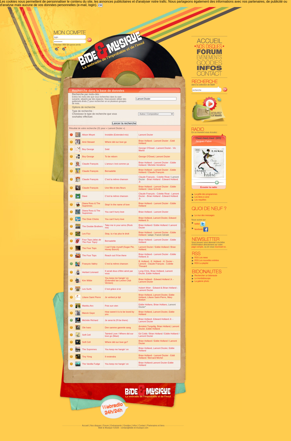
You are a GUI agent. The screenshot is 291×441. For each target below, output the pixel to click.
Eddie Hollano (146, 304)
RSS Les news (201, 257)
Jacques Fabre (204, 141)
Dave (85, 196)
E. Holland (156, 261)
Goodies (127, 425)
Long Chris (144, 271)
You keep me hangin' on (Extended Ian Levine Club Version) (118, 280)
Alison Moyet (88, 134)
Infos (135, 425)
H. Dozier (167, 261)
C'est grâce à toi (113, 289)
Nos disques (95, 425)
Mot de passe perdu (72, 45)
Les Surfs (87, 289)
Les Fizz (86, 233)
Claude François (90, 164)
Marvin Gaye (88, 313)
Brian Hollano (160, 304)
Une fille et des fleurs (115, 188)
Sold (107, 149)
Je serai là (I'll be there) (116, 320)
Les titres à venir (202, 197)
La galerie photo (202, 281)
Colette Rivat (163, 177)
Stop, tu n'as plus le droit (117, 233)
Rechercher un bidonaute (206, 275)
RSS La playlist (201, 263)
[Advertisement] (140, 18)
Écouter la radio (208, 187)
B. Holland (144, 261)
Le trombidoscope (203, 278)
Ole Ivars (86, 327)
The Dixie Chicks (90, 219)
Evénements (116, 425)
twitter (200, 224)
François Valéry (90, 263)
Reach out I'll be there (116, 255)
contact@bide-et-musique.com (134, 428)
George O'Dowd (147, 148)
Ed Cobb (143, 333)
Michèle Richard (90, 320)
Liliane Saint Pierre (91, 297)
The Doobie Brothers (92, 226)
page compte (197, 247)
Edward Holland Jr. (163, 279)
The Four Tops (89, 248)
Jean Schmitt (154, 189)
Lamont (142, 263)
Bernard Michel (155, 358)
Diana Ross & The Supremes (91, 204)
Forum (106, 425)
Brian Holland (145, 141)
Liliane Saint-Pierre (156, 297)
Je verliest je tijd (113, 297)
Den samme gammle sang (118, 327)
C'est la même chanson (116, 179)
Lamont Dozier (146, 134)
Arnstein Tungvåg (147, 326)
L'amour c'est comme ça (117, 164)
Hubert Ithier (145, 288)
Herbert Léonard (90, 272)
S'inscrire (57, 45)
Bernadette (110, 171)
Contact (141, 425)
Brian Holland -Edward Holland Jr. (155, 319)
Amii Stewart (88, 142)
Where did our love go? (116, 342)
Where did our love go (116, 142)
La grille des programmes (206, 194)
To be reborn (111, 156)
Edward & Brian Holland (164, 288)
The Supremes (89, 349)
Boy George (88, 149)
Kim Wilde (87, 280)
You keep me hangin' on (117, 349)
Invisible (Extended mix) (117, 134)
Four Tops (91, 240)
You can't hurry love (114, 212)
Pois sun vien (111, 305)
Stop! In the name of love (117, 204)
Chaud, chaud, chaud (205, 138)
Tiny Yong (87, 356)
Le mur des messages (204, 215)
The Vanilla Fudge (91, 364)
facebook (201, 229)
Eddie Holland (161, 225)
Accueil (85, 425)
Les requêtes (200, 200)
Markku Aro (88, 305)
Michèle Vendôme (157, 165)
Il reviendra (110, 356)
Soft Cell (86, 335)
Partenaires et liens (155, 425)
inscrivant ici (220, 247)
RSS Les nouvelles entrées (207, 260)
